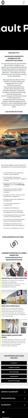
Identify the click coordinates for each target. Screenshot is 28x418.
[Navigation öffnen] (24, 2)
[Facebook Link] (3, 412)
